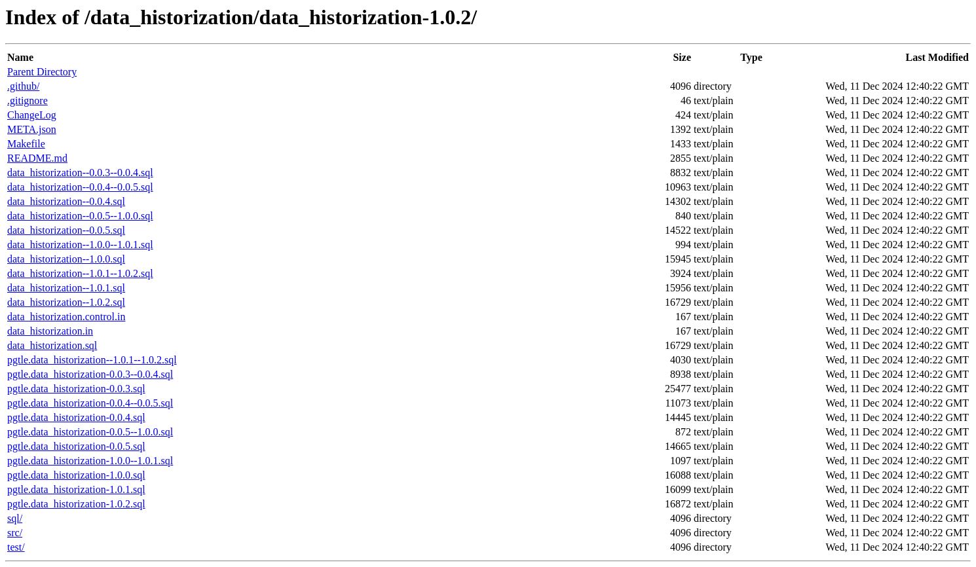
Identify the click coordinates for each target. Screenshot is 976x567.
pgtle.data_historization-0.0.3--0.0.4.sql (90, 374)
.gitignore (27, 100)
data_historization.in (50, 331)
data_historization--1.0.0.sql (66, 259)
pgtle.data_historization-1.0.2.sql (76, 503)
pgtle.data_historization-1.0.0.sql (76, 475)
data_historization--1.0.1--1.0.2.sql (80, 273)
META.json (31, 129)
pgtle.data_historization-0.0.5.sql (76, 446)
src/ (14, 532)
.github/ (23, 86)
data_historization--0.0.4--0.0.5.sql (80, 186)
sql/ (14, 518)
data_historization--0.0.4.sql (66, 201)
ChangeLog (31, 114)
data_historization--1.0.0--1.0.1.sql (80, 244)
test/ (16, 547)
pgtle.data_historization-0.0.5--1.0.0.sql (90, 431)
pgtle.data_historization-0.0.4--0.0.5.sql (90, 403)
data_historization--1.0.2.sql (66, 302)
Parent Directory (42, 71)
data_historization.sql (52, 345)
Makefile (26, 143)
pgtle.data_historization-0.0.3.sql (76, 388)
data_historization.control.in (66, 316)
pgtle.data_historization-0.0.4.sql (76, 417)
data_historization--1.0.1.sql (66, 287)
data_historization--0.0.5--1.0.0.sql (80, 215)
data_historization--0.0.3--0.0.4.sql (80, 172)
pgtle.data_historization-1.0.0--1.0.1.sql (90, 460)
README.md (37, 158)
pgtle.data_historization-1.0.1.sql (76, 489)
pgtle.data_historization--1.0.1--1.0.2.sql (92, 359)
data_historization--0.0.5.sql (66, 230)
